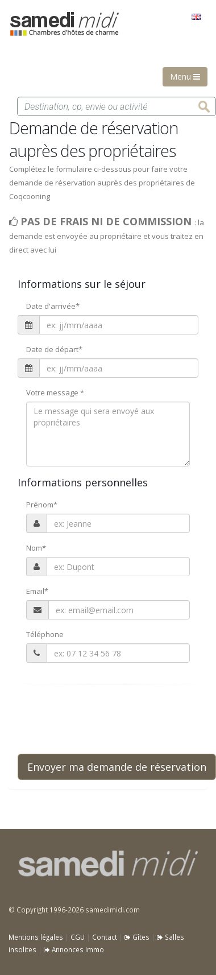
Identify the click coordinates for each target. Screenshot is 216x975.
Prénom (41, 504)
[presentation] (104, 719)
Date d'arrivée (53, 306)
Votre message (55, 392)
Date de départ (54, 349)
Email (37, 591)
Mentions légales (36, 936)
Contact (104, 936)
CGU (77, 936)
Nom (36, 548)
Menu (185, 76)
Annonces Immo (74, 949)
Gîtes (136, 936)
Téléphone (45, 634)
